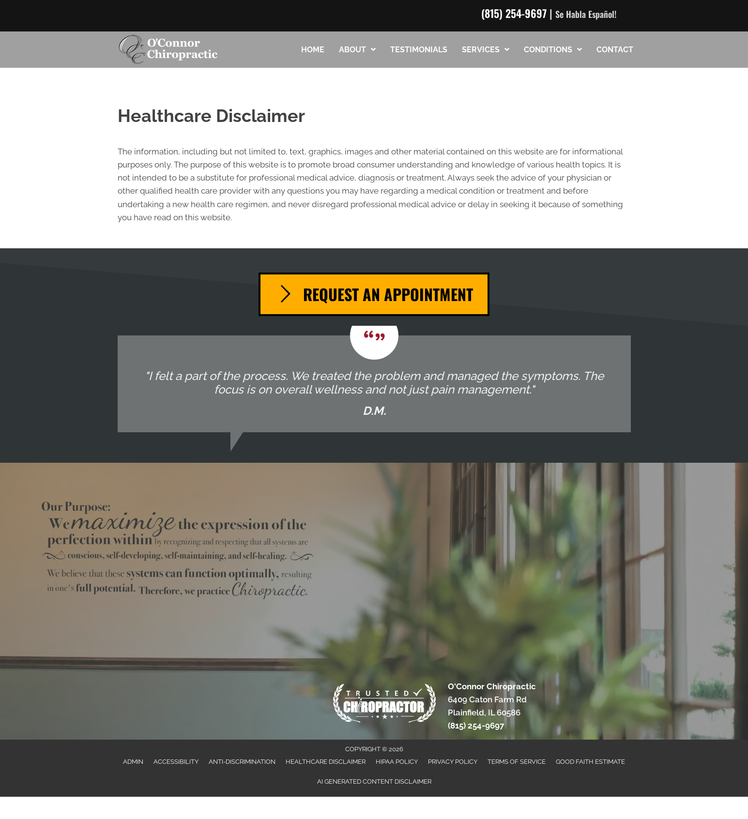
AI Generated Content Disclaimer (374, 781)
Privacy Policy (452, 761)
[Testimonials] (374, 384)
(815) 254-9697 (514, 13)
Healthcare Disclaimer (326, 761)
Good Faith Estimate (590, 761)
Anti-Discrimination (242, 761)
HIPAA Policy (397, 761)
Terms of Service (517, 761)
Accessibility (175, 761)
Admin (133, 761)
